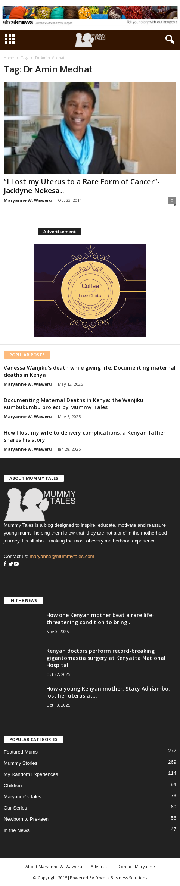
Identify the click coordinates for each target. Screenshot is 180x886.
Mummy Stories (20, 763)
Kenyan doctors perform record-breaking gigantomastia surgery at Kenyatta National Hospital (105, 658)
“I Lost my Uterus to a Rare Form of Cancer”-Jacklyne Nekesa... (82, 186)
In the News (17, 830)
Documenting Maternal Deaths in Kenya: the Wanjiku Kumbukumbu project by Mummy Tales (73, 404)
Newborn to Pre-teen (26, 819)
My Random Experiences (31, 774)
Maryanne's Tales (22, 796)
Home (9, 57)
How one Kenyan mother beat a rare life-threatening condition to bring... (100, 618)
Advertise (100, 866)
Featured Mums (21, 752)
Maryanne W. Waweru (28, 200)
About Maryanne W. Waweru (53, 866)
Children (13, 785)
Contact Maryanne (136, 866)
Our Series (15, 808)
